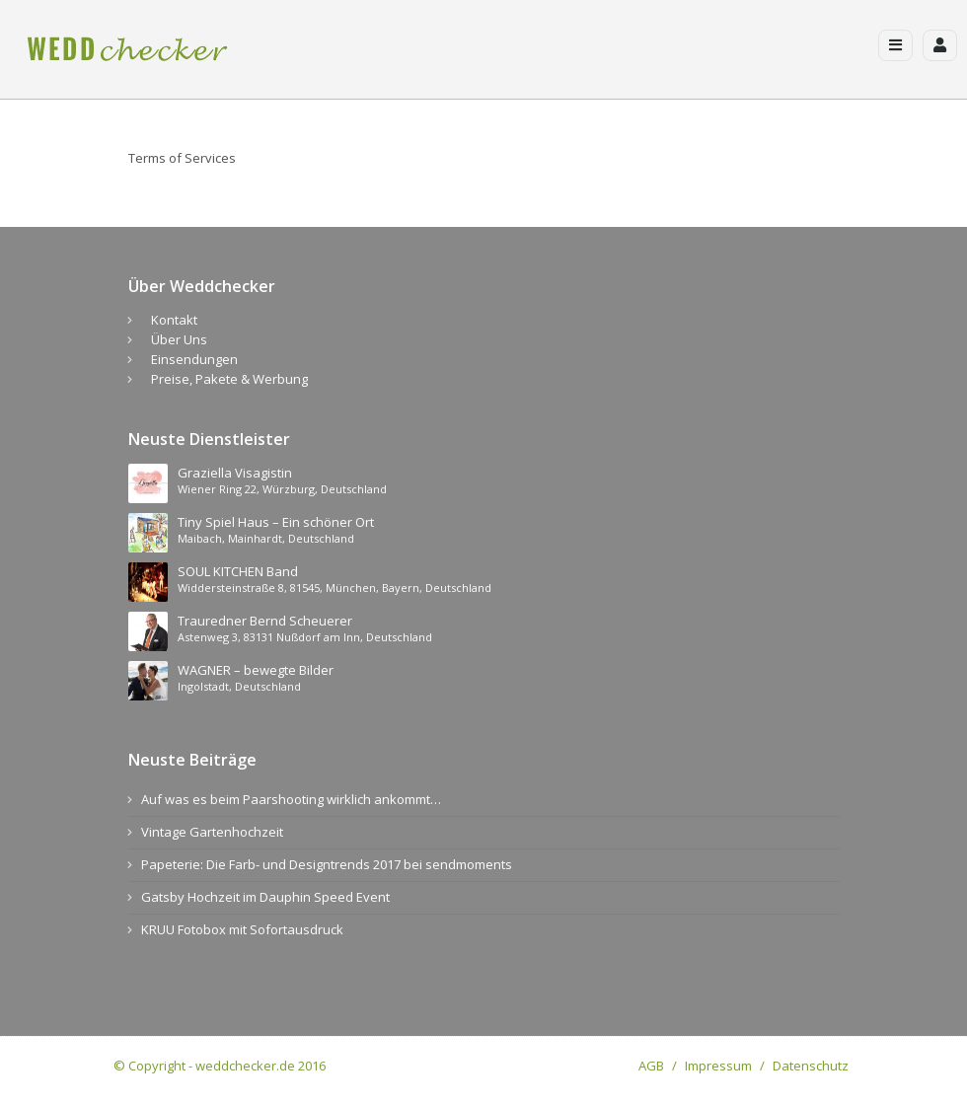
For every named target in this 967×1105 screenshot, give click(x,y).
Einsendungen (194, 359)
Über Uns (179, 339)
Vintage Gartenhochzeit (212, 832)
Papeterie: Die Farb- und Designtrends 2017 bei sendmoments (326, 864)
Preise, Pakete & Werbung (229, 379)
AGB (651, 1065)
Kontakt (174, 320)
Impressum (718, 1065)
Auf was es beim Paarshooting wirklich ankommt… (291, 799)
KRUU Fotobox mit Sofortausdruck (242, 929)
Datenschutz (811, 1065)
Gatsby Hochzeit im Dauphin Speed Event (265, 897)
